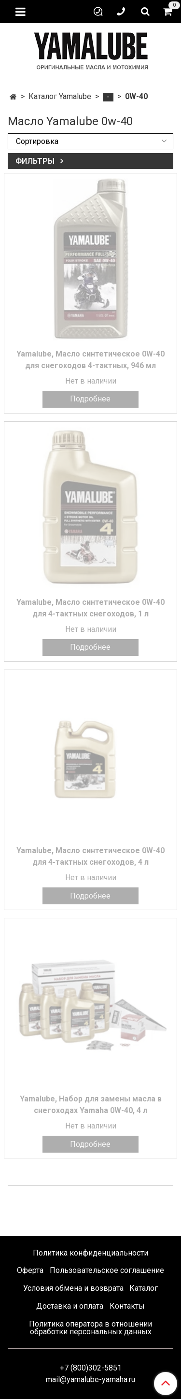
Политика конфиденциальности (90, 1252)
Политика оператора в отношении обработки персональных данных (90, 1327)
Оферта (30, 1270)
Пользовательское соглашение (107, 1270)
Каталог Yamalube (59, 96)
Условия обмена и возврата (73, 1288)
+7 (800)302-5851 (91, 1367)
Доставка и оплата (69, 1306)
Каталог (143, 1288)
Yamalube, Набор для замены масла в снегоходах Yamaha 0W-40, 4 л (91, 1104)
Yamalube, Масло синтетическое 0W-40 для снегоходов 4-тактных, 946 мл (90, 359)
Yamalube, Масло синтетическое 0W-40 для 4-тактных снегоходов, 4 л (90, 856)
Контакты (127, 1306)
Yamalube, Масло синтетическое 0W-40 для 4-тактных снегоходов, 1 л (90, 608)
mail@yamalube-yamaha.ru (90, 1379)
